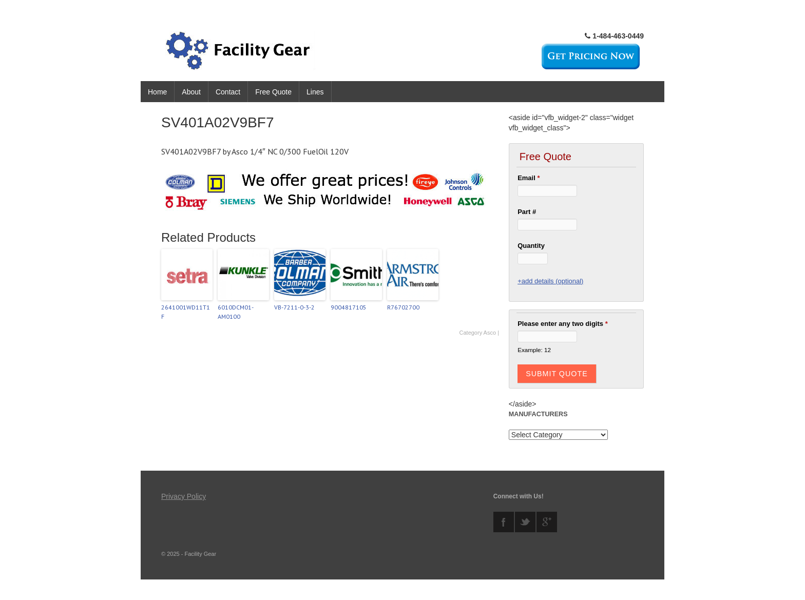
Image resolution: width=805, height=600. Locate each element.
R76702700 (403, 307)
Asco (490, 333)
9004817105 (349, 307)
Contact (228, 92)
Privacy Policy (183, 496)
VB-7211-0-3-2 (294, 307)
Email (529, 178)
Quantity (531, 245)
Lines (314, 92)
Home (157, 92)
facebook (503, 522)
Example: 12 (534, 349)
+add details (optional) (550, 281)
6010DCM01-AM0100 (236, 311)
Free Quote (273, 92)
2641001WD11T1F (185, 311)
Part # (527, 212)
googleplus (546, 522)
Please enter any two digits (563, 323)
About (191, 92)
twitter (525, 522)
